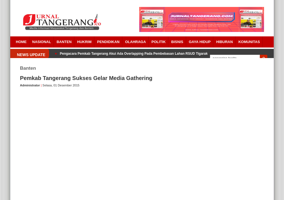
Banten (64, 42)
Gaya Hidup (200, 42)
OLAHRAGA (135, 42)
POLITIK (158, 42)
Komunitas (249, 42)
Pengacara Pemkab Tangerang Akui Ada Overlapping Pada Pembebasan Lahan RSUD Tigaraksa (135, 54)
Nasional (41, 42)
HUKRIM (84, 42)
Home (21, 42)
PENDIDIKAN (108, 42)
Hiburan (224, 42)
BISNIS (177, 42)
